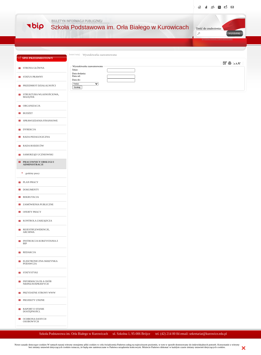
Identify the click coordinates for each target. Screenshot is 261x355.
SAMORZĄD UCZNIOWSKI (38, 154)
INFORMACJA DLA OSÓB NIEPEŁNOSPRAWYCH (37, 282)
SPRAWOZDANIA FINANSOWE (40, 120)
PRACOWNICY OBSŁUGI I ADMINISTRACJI (38, 163)
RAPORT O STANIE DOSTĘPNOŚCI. (33, 310)
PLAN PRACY (30, 182)
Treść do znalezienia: (209, 28)
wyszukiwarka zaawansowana (217, 38)
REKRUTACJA (31, 197)
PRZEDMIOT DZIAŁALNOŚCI (39, 85)
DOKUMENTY (31, 189)
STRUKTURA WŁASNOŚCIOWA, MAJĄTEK (41, 95)
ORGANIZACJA (32, 105)
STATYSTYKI (30, 272)
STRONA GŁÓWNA (33, 68)
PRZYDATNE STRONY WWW (39, 292)
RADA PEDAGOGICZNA (36, 137)
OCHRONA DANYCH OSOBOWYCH (34, 320)
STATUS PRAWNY (33, 76)
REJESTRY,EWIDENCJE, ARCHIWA (36, 230)
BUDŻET (28, 113)
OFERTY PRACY (32, 212)
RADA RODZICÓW (33, 145)
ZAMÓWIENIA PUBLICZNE (38, 204)
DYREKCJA (29, 129)
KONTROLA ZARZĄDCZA (37, 220)
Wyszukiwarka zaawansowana (100, 54)
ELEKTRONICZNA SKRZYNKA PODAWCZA (40, 262)
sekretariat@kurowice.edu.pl (208, 333)
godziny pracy (33, 173)
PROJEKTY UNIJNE (34, 300)
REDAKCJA (29, 252)
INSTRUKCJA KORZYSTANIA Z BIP (40, 242)
